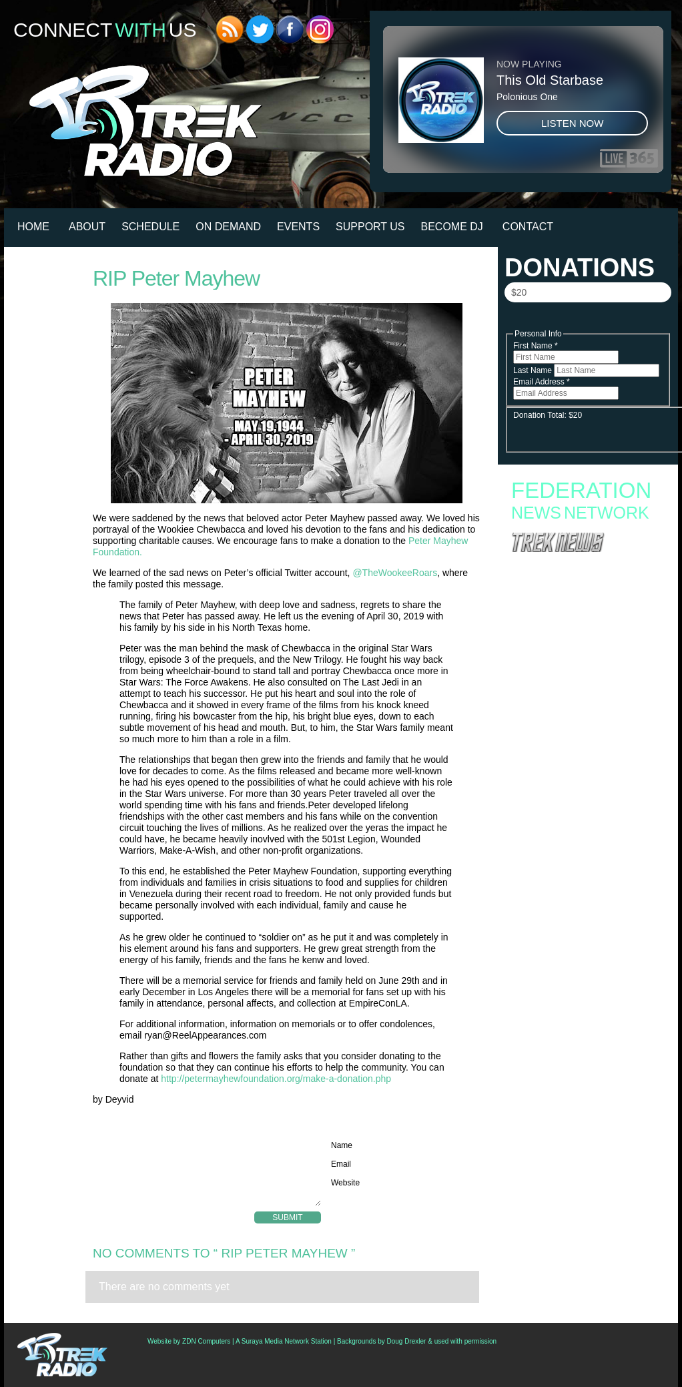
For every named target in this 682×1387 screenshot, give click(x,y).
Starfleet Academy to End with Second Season (587, 580)
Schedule (150, 226)
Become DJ (452, 226)
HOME (33, 226)
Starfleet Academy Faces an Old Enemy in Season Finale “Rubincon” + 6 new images (580, 619)
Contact (527, 226)
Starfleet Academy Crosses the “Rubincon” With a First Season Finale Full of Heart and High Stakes (582, 597)
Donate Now (587, 321)
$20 (519, 292)
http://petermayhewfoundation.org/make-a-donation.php (276, 1078)
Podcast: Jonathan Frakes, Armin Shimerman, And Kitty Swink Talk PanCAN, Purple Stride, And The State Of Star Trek (586, 730)
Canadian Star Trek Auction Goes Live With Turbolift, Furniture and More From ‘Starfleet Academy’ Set (582, 687)
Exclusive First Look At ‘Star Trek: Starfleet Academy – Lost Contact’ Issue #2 (580, 709)
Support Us (370, 226)
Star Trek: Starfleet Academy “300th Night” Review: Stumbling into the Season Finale (580, 636)
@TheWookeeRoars (394, 572)
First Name (535, 345)
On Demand (228, 226)
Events (298, 226)
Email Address (541, 381)
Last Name (533, 370)
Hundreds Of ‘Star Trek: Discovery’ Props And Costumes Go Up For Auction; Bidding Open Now (585, 756)
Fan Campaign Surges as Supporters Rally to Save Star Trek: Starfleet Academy (585, 567)
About (87, 226)
